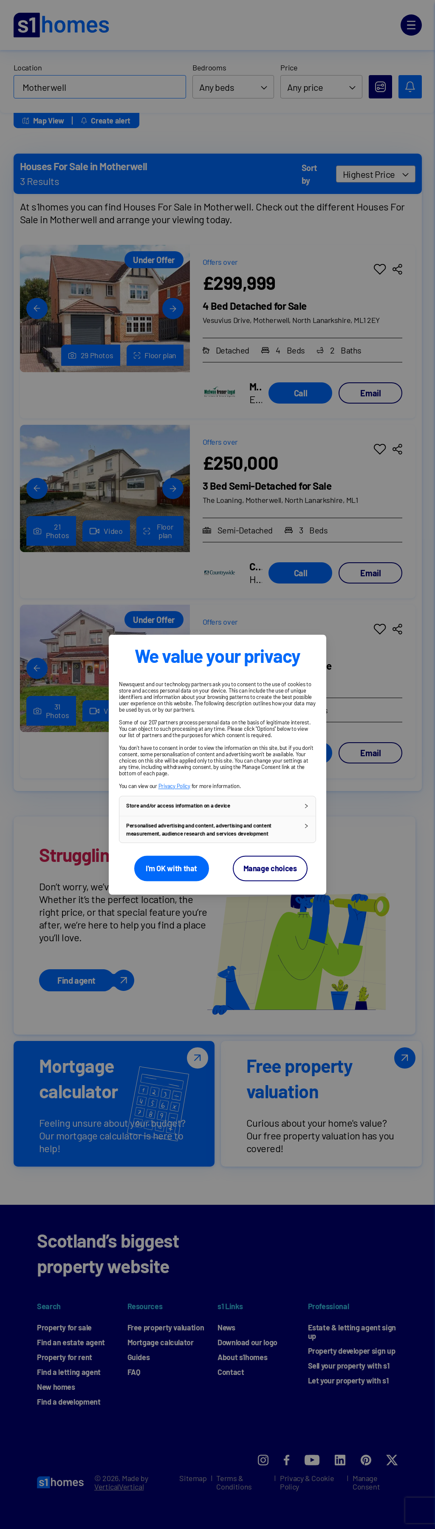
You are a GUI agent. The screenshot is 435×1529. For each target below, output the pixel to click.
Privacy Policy (174, 786)
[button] (217, 806)
